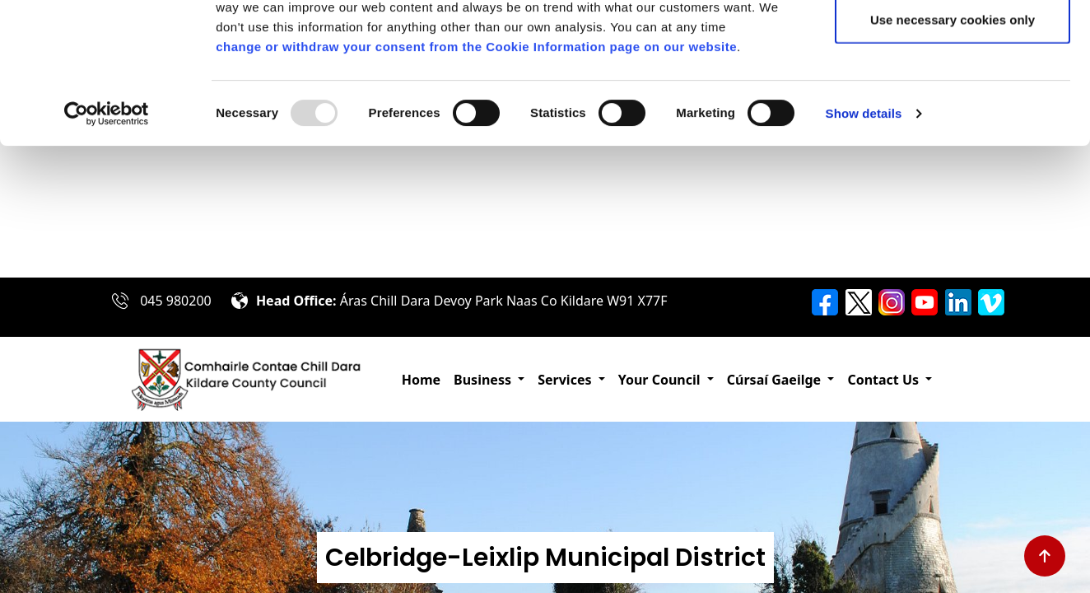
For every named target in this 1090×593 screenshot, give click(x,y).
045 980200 (176, 301)
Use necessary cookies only (952, 151)
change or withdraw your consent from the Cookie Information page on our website (476, 178)
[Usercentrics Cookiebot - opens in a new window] (107, 245)
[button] (489, 379)
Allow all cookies (953, 43)
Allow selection (952, 98)
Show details (864, 245)
